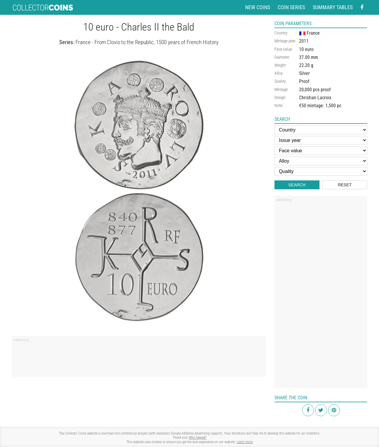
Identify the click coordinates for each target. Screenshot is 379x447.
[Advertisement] (139, 358)
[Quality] (320, 171)
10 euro (306, 49)
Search (297, 184)
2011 (304, 41)
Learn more (245, 442)
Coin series (291, 7)
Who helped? (198, 437)
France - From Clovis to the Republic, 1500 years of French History (147, 42)
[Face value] (320, 150)
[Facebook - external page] (362, 8)
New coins (257, 7)
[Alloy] (320, 161)
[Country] (320, 130)
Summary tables (333, 7)
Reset (345, 184)
